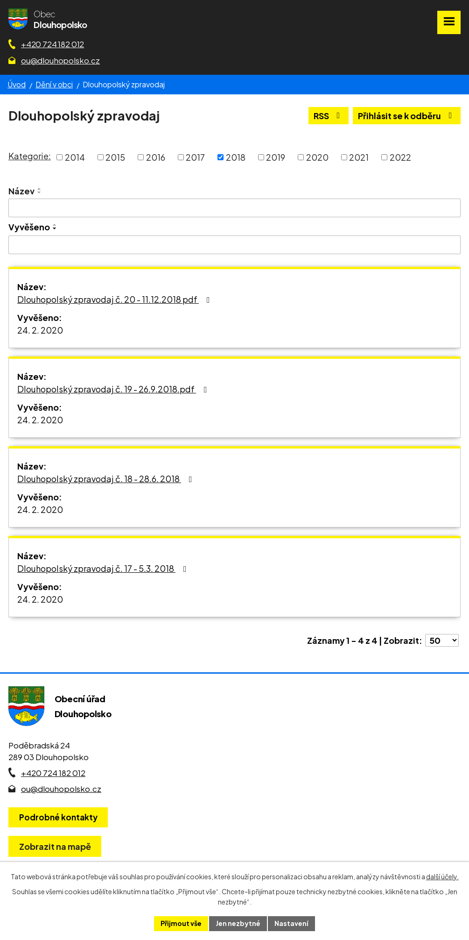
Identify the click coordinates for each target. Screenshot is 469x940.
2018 (235, 157)
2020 (317, 157)
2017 (195, 157)
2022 (400, 157)
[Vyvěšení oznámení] (234, 244)
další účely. (442, 876)
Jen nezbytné (238, 923)
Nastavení (291, 923)
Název (21, 190)
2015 (115, 157)
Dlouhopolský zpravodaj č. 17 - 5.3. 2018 (103, 568)
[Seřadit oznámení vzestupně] (40, 189)
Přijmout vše (181, 923)
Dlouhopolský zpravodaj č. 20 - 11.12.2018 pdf (115, 299)
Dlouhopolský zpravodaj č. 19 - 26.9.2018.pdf (114, 389)
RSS (329, 115)
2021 (359, 157)
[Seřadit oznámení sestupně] (40, 192)
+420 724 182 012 (52, 44)
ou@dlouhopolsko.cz (60, 60)
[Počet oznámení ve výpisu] (442, 640)
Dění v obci (54, 84)
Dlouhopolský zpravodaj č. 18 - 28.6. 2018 (106, 478)
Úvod (16, 84)
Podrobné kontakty (58, 817)
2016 (155, 157)
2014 (75, 157)
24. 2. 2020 (40, 330)
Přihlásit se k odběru (407, 115)
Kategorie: (29, 155)
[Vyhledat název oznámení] (234, 208)
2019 (275, 157)
